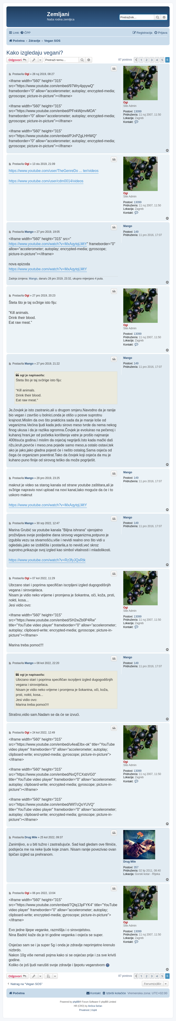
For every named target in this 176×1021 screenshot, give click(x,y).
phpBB (76, 1002)
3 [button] (151, 60)
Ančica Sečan (95, 1006)
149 (136, 231)
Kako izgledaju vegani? (34, 53)
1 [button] (141, 60)
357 (136, 867)
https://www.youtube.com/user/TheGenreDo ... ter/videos (54, 171)
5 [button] (162, 60)
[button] (136, 60)
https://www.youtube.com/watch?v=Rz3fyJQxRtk (47, 560)
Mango (127, 226)
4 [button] (157, 60)
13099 (137, 111)
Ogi (125, 102)
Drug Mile (129, 861)
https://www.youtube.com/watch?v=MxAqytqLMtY (48, 244)
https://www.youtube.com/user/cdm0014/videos (46, 181)
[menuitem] (25, 32)
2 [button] (146, 60)
